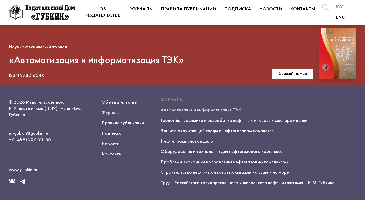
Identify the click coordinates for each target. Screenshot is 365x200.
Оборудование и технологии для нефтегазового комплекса (222, 151)
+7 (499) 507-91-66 (30, 139)
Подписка (237, 9)
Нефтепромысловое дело (187, 141)
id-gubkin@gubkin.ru (28, 133)
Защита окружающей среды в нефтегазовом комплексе (217, 131)
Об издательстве (102, 12)
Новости (270, 9)
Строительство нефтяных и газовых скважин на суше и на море (225, 172)
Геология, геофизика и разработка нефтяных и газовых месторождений (234, 120)
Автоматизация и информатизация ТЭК (201, 110)
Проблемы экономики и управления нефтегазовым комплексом (224, 162)
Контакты (302, 9)
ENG (340, 17)
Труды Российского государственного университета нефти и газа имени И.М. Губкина (248, 183)
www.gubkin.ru (23, 170)
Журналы (141, 9)
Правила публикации (188, 9)
